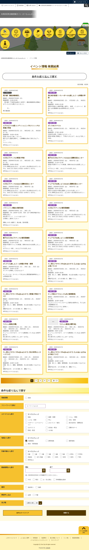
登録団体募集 (75, 538)
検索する (66, 513)
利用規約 (35, 538)
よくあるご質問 (25, 538)
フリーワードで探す (8, 405)
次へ (54, 380)
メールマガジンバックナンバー (39, 540)
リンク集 (66, 538)
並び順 (3, 502)
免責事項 (43, 538)
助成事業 (71, 35)
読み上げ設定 (83, 53)
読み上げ (71, 53)
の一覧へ (16, 35)
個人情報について (55, 538)
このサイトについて (9, 5)
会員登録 (5, 46)
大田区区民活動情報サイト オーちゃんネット (13, 58)
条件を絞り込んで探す (44, 76)
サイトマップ (55, 540)
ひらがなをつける (81, 2)
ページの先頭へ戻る (84, 531)
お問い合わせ (32, 5)
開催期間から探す (7, 467)
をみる (60, 35)
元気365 (48, 548)
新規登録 (21, 5)
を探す (27, 35)
